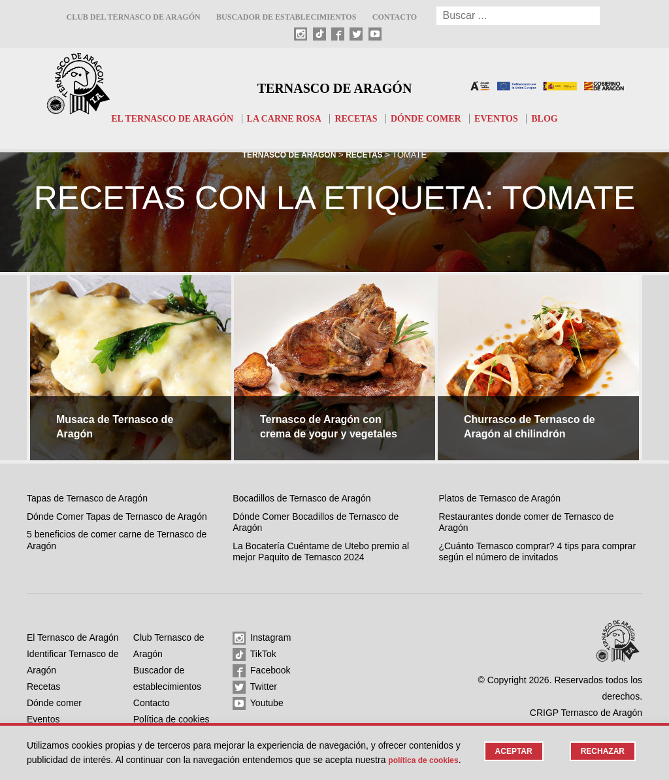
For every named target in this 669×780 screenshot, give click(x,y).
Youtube (258, 703)
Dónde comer (431, 118)
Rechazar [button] (601, 738)
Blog (557, 118)
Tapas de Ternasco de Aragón (87, 498)
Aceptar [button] (508, 738)
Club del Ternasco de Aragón (133, 17)
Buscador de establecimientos (286, 17)
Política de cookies (67, 760)
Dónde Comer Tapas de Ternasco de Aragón (117, 516)
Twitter (255, 687)
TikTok (254, 654)
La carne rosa (282, 118)
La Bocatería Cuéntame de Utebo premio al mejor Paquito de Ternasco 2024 (321, 552)
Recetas (358, 118)
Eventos (506, 118)
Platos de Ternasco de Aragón (499, 498)
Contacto (394, 17)
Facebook (261, 670)
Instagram (262, 638)
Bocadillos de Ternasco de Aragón (301, 498)
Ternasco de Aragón (334, 86)
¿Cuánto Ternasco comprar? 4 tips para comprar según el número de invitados (537, 552)
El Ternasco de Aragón (163, 118)
